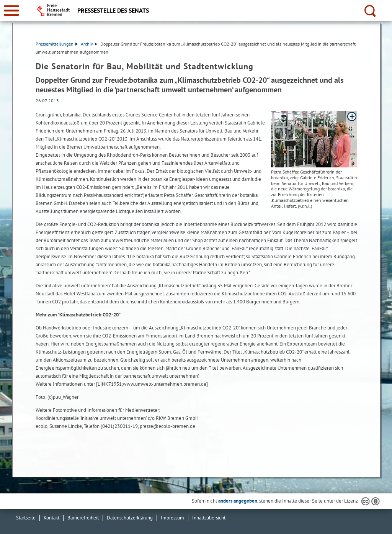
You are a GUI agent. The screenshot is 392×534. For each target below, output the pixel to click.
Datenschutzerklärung (130, 517)
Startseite (26, 517)
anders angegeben (237, 501)
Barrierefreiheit (83, 517)
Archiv (89, 44)
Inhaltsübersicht (208, 517)
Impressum (172, 517)
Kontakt (51, 517)
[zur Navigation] (11, 10)
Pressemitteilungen (57, 44)
